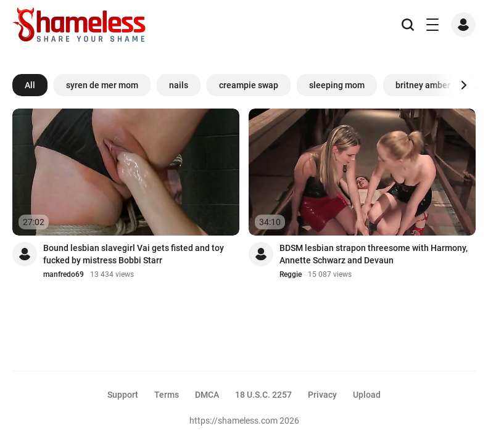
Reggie (290, 274)
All (30, 85)
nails (178, 85)
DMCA (207, 395)
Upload (367, 395)
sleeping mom (337, 85)
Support (122, 395)
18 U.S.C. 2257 (263, 395)
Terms (166, 395)
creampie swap (248, 85)
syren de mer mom (102, 85)
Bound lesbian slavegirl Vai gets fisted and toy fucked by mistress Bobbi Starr (133, 254)
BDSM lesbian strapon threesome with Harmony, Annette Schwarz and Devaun (373, 254)
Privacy (322, 395)
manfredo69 (63, 274)
